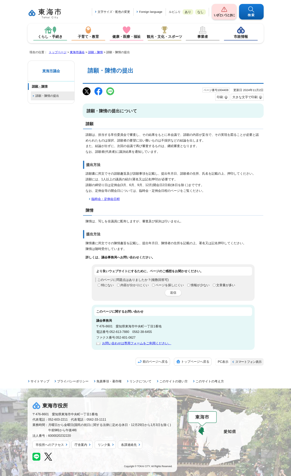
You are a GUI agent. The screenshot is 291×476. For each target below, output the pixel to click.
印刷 (220, 97)
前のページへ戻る (155, 361)
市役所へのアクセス (50, 444)
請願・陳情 (95, 52)
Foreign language (150, 11)
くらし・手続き (50, 37)
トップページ (58, 52)
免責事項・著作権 (109, 381)
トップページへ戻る (195, 361)
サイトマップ (39, 381)
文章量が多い (225, 285)
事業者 (202, 37)
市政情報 (241, 37)
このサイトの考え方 (210, 381)
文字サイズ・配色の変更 (114, 11)
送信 (173, 292)
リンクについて (140, 381)
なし (200, 12)
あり (188, 12)
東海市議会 (77, 52)
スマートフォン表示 (248, 361)
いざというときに (224, 15)
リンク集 (104, 444)
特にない (107, 285)
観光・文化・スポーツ (164, 37)
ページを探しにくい (169, 285)
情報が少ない (200, 285)
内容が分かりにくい (134, 285)
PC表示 (223, 361)
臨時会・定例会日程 (105, 199)
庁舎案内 (81, 444)
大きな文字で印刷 (245, 97)
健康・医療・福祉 (126, 37)
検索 (251, 15)
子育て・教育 (88, 37)
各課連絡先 (129, 444)
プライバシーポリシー (73, 381)
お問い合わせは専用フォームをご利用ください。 (136, 343)
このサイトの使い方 (173, 381)
